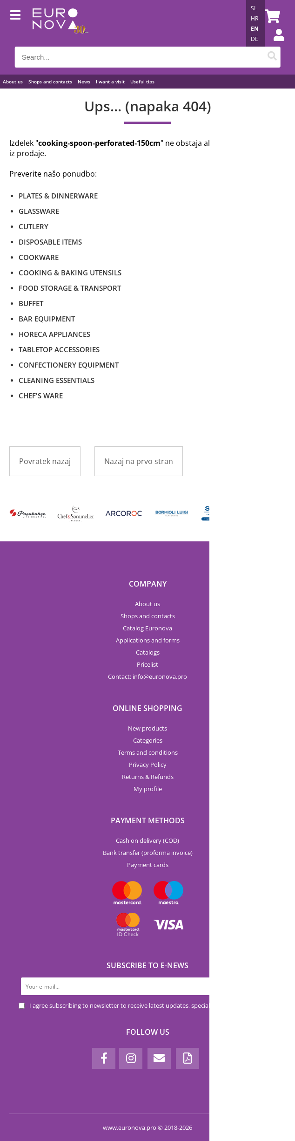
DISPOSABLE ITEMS (50, 241)
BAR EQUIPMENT (47, 318)
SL (254, 8)
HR (254, 18)
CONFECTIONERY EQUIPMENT (69, 364)
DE (254, 39)
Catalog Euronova (147, 628)
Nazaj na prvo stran (138, 461)
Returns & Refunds (148, 776)
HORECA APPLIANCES (54, 334)
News (84, 81)
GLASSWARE (39, 211)
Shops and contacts (50, 81)
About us (13, 81)
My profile (148, 789)
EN (255, 29)
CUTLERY (33, 226)
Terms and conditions (148, 752)
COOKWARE (39, 257)
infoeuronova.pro (160, 676)
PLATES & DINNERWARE (58, 195)
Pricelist (147, 664)
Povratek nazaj (45, 461)
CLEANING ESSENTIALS (56, 380)
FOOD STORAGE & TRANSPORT (70, 288)
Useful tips (142, 81)
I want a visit (110, 81)
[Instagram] (130, 1058)
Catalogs (148, 652)
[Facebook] (103, 1058)
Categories (147, 740)
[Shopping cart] (270, 16)
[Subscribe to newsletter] (267, 986)
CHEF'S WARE (41, 395)
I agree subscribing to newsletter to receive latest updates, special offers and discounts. (149, 1005)
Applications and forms (148, 640)
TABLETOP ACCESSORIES (59, 349)
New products (147, 728)
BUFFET (31, 303)
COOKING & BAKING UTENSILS (70, 272)
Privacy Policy (148, 764)
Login (274, 44)
